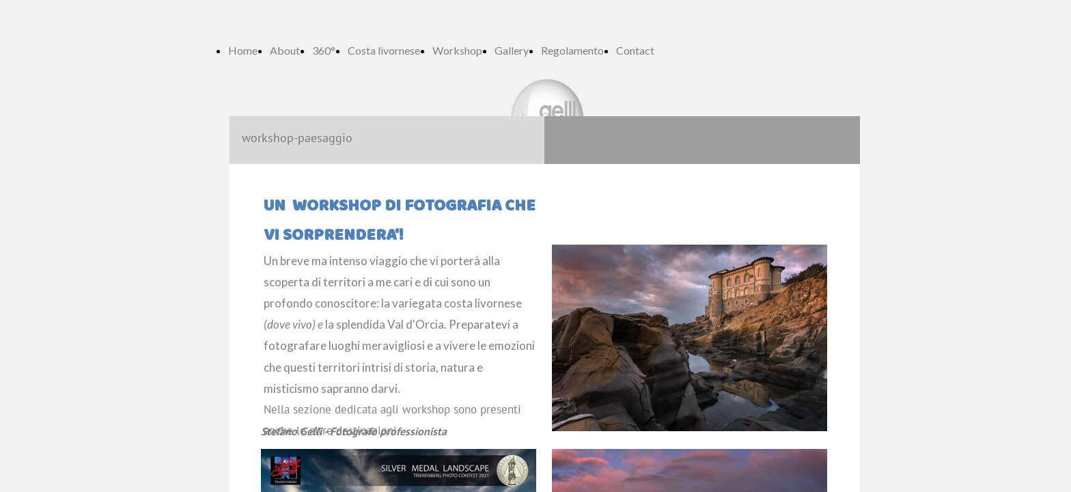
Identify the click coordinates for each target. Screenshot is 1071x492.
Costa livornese (384, 50)
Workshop (457, 50)
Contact (635, 50)
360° (323, 50)
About (285, 50)
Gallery (512, 50)
